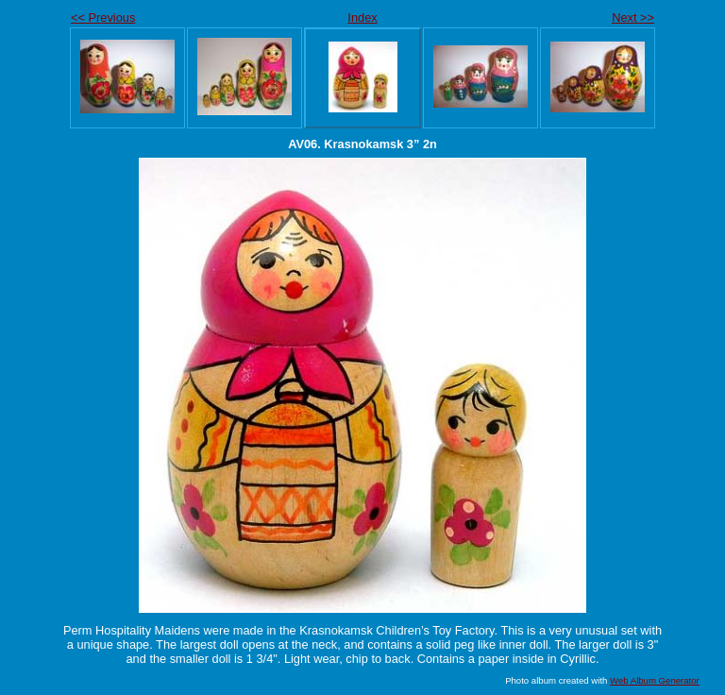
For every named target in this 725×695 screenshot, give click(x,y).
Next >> (633, 17)
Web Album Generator (655, 680)
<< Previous (103, 17)
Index (362, 17)
